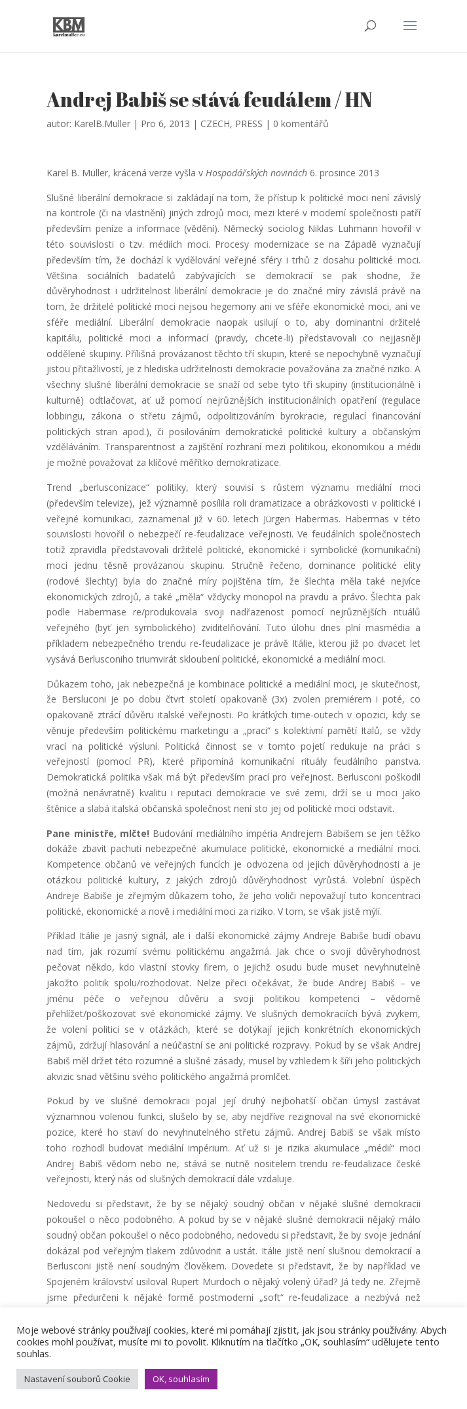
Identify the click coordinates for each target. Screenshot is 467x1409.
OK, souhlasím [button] (181, 1379)
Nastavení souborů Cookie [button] (77, 1379)
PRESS (249, 123)
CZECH (215, 123)
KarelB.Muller (102, 123)
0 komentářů (301, 123)
